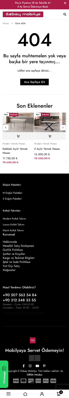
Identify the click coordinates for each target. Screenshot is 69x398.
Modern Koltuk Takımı (14, 218)
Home (6, 23)
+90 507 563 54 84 (20, 295)
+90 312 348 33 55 (19, 300)
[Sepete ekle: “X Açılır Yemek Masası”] (50, 136)
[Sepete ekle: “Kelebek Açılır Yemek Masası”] (18, 136)
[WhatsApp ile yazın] (4, 374)
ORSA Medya (34, 374)
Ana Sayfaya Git (34, 82)
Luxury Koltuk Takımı (13, 224)
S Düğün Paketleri (12, 198)
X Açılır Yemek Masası (47, 149)
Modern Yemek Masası (14, 143)
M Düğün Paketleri (12, 193)
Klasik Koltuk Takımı (13, 230)
